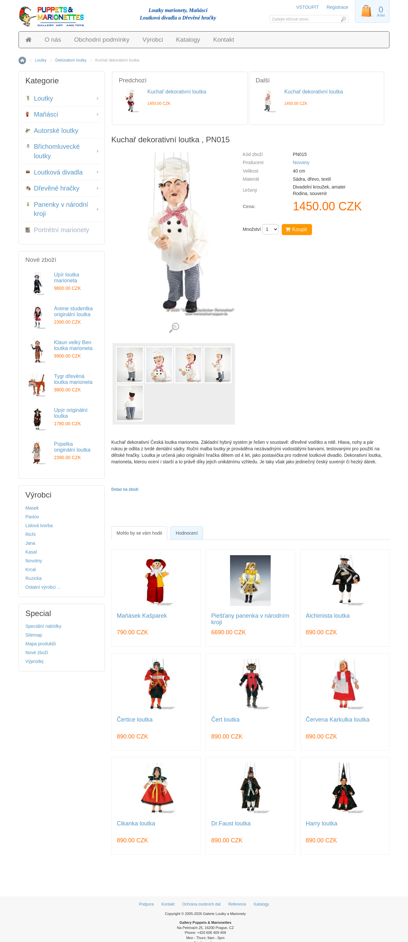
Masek (32, 508)
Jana (30, 543)
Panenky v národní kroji (56, 209)
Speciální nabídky (43, 626)
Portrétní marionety (57, 229)
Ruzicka (33, 578)
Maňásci (41, 114)
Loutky (40, 60)
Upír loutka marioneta (66, 277)
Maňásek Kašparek (142, 616)
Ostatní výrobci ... (43, 587)
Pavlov (32, 516)
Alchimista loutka (328, 616)
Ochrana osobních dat (201, 904)
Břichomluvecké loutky (52, 151)
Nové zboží (36, 652)
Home (22, 60)
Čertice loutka (135, 720)
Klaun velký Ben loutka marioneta (73, 345)
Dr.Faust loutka (231, 824)
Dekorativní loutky (70, 60)
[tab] (139, 533)
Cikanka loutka (136, 824)
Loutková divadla (54, 172)
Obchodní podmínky (101, 39)
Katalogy (188, 39)
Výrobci (153, 39)
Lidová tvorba (39, 525)
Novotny (301, 162)
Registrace (337, 7)
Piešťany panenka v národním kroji (250, 619)
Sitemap (33, 635)
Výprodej (34, 661)
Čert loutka (225, 720)
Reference (237, 904)
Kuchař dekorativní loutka (176, 91)
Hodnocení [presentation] (187, 533)
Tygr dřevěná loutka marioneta (73, 379)
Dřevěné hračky (52, 188)
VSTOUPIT (308, 7)
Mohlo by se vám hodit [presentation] (139, 533)
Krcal (30, 569)
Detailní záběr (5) (174, 328)
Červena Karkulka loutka (338, 720)
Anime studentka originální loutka (73, 311)
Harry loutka (321, 824)
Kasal (31, 552)
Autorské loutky (51, 130)
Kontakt (223, 39)
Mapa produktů (40, 643)
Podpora (146, 904)
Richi (30, 534)
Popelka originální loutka (72, 447)
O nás (53, 39)
